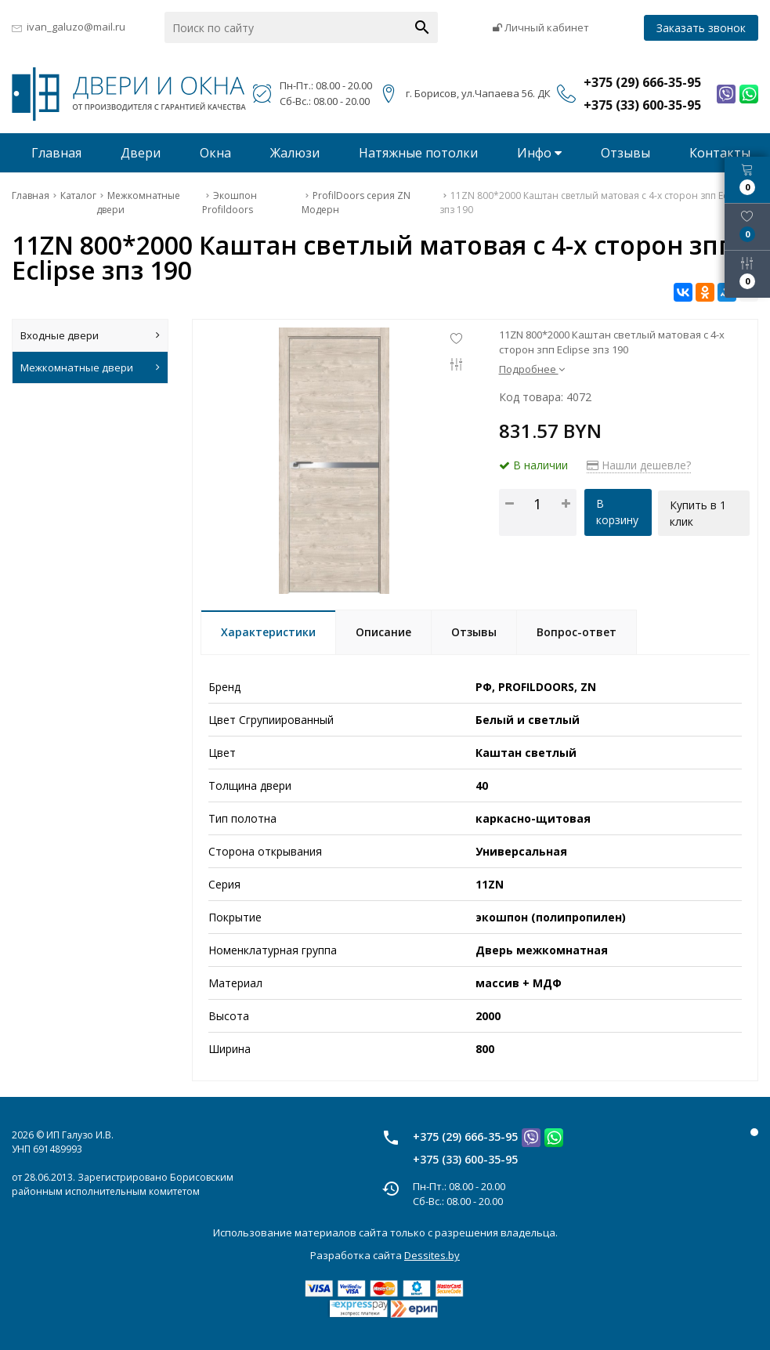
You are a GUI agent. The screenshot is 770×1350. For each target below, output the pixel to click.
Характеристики (268, 631)
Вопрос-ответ (576, 631)
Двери (141, 152)
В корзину (616, 511)
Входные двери (90, 335)
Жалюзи (295, 152)
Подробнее (532, 369)
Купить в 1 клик (699, 511)
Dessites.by (432, 1255)
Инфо (539, 152)
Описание (383, 631)
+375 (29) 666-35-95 (465, 1136)
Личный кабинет (541, 27)
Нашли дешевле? (639, 465)
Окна (215, 152)
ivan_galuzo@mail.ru (76, 27)
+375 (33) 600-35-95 (465, 1159)
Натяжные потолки (418, 152)
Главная (56, 152)
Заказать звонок (701, 27)
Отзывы (625, 152)
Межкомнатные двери (90, 367)
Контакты (719, 152)
